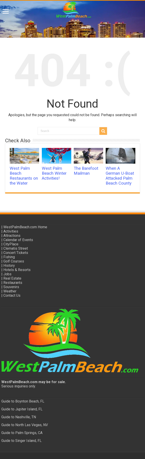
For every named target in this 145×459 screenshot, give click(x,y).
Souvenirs (11, 287)
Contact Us (11, 295)
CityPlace (10, 244)
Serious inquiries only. (18, 386)
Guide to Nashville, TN (18, 417)
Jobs (7, 274)
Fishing (9, 257)
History (9, 265)
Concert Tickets (15, 253)
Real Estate (12, 278)
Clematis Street (15, 248)
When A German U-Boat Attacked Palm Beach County (120, 176)
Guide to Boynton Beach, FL (22, 401)
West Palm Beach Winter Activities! (54, 173)
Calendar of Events (18, 240)
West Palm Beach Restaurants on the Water (24, 176)
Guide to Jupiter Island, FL (21, 409)
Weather (9, 291)
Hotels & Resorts (17, 270)
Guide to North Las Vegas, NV (24, 425)
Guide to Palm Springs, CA (21, 433)
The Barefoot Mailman (86, 171)
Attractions (11, 235)
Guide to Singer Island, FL (21, 441)
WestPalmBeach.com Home (25, 227)
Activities (10, 231)
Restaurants (12, 282)
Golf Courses (13, 261)
